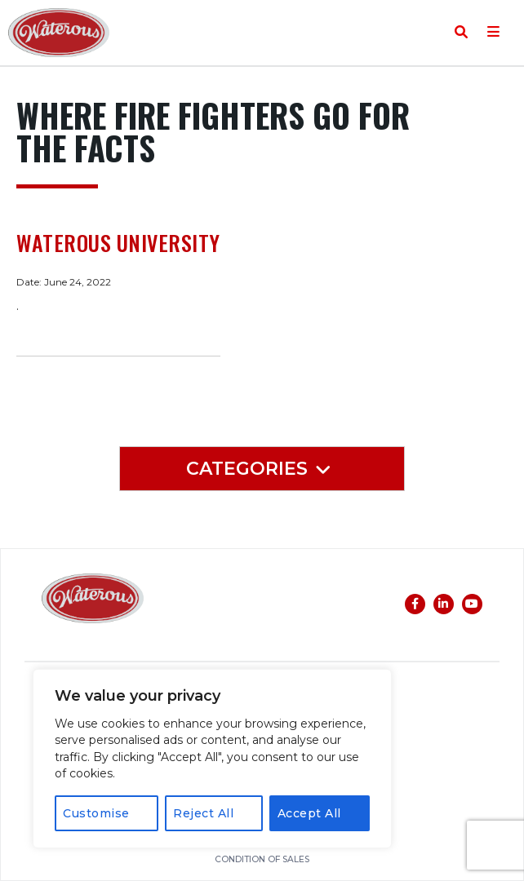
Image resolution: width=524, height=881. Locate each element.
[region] (212, 758)
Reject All (203, 813)
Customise (96, 813)
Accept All (309, 813)
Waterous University (118, 243)
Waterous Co (58, 32)
